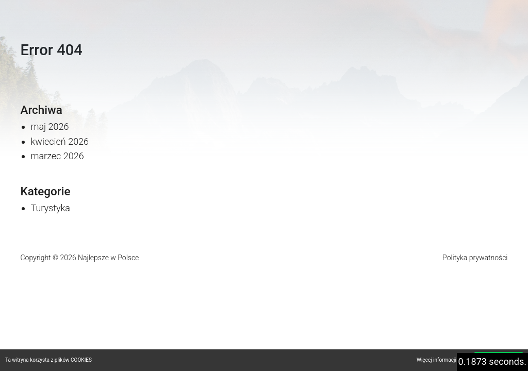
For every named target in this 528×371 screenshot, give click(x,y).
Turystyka (51, 208)
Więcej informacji (436, 360)
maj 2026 (50, 126)
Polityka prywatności (474, 258)
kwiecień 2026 (60, 141)
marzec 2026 (57, 155)
